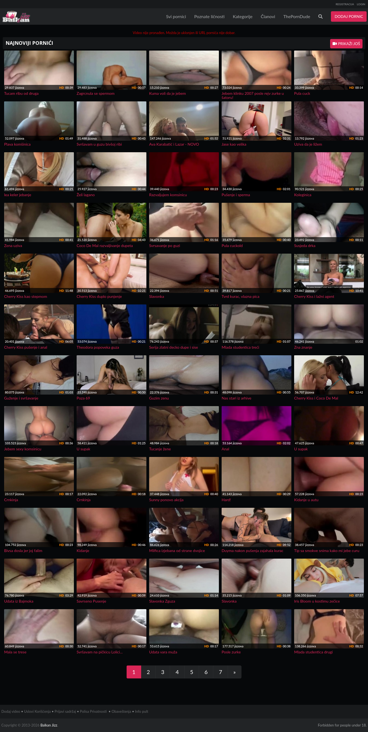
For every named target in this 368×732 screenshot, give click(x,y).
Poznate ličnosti (209, 16)
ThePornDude (296, 16)
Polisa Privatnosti (93, 711)
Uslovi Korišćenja (37, 711)
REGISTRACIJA (345, 4)
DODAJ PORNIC (348, 16)
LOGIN (361, 4)
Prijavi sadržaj (65, 711)
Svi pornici (176, 16)
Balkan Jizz (48, 725)
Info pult (141, 711)
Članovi (268, 16)
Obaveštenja (121, 711)
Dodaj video (10, 711)
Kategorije (243, 16)
